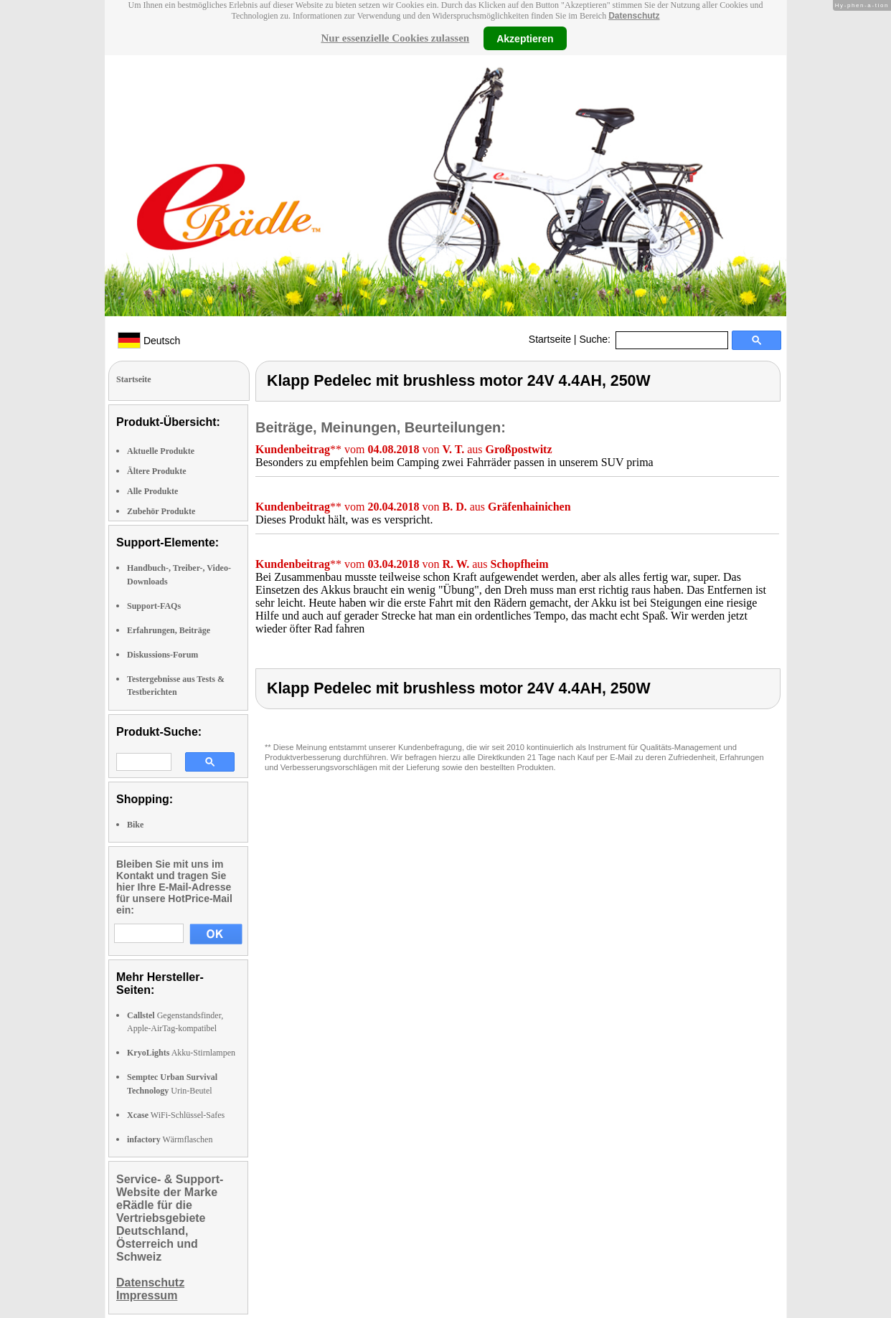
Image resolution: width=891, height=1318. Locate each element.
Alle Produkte (152, 491)
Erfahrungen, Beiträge (168, 630)
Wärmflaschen (169, 1139)
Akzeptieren (524, 38)
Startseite (550, 339)
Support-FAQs (154, 606)
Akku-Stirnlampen (181, 1053)
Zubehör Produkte (161, 511)
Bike (135, 825)
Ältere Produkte (157, 471)
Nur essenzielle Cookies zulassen (395, 38)
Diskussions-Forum (162, 655)
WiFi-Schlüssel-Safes (176, 1115)
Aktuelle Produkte (160, 451)
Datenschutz (633, 16)
